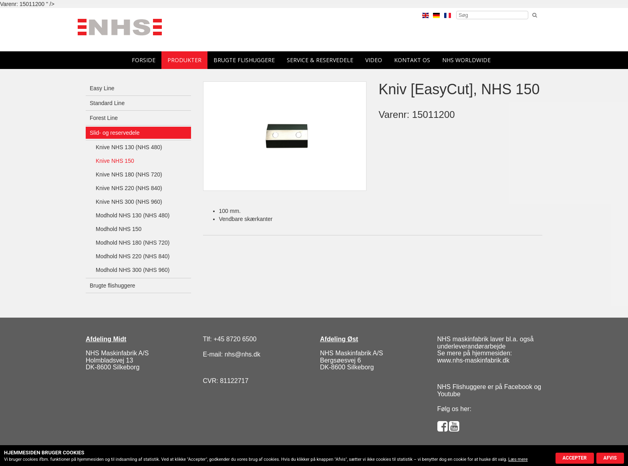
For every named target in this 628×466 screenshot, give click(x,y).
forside (143, 60)
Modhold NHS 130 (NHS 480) (132, 215)
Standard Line (107, 103)
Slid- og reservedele (115, 133)
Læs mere (518, 459)
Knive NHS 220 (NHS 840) (129, 188)
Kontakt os (412, 60)
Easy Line (102, 88)
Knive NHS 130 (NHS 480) (129, 147)
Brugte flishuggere (244, 60)
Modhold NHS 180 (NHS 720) (132, 242)
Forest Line (104, 118)
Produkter (184, 60)
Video (373, 60)
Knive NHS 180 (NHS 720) (129, 174)
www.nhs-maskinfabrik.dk (473, 360)
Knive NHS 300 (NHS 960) (129, 202)
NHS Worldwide (466, 60)
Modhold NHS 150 (118, 229)
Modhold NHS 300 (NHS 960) (132, 270)
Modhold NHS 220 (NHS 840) (132, 256)
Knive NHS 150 (115, 161)
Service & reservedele (320, 60)
